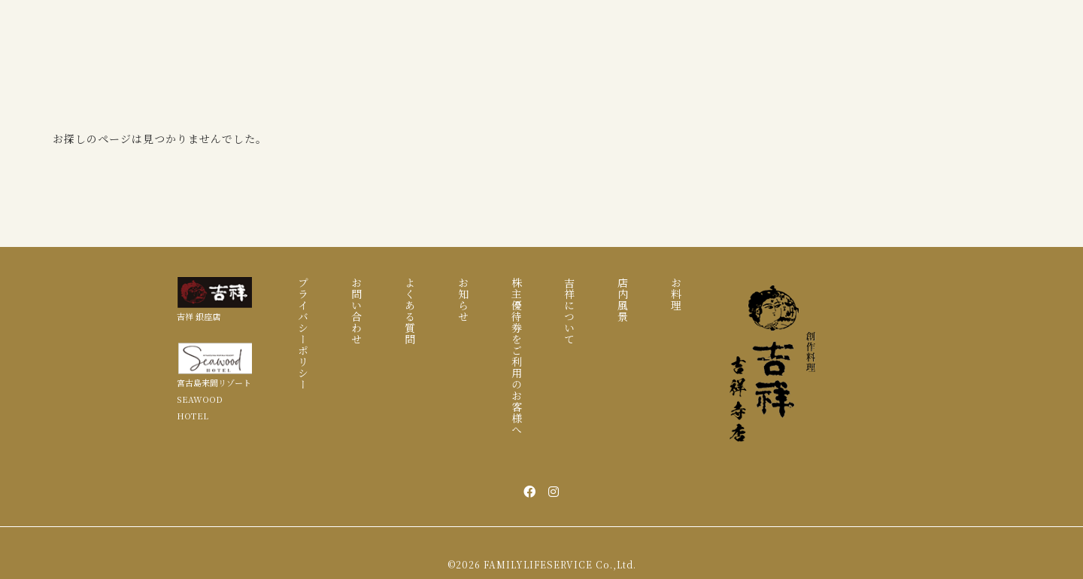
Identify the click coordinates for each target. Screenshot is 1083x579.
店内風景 (622, 299)
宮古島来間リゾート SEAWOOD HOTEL (214, 399)
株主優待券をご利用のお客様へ (516, 356)
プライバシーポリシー (303, 333)
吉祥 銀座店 (198, 316)
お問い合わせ (356, 311)
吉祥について (569, 311)
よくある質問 (409, 311)
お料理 (676, 294)
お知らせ (463, 299)
